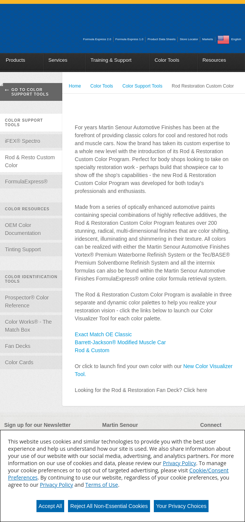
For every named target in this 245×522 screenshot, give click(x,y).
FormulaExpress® (26, 182)
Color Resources (27, 209)
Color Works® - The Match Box (28, 326)
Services (57, 60)
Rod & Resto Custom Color (30, 161)
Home (75, 86)
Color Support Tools (24, 122)
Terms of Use (101, 484)
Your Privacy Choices (181, 506)
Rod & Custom (92, 350)
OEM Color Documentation (23, 229)
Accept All (50, 506)
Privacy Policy (179, 463)
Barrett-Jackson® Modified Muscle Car (120, 342)
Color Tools (167, 60)
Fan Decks (17, 346)
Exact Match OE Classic (103, 334)
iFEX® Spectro (22, 141)
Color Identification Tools (31, 279)
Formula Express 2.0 (97, 39)
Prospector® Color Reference (27, 302)
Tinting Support (23, 249)
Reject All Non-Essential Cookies (109, 506)
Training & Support (110, 60)
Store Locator (189, 39)
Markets (207, 39)
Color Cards (19, 362)
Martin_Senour (43, 22)
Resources (214, 60)
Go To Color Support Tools (30, 92)
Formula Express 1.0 (129, 39)
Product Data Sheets (161, 39)
